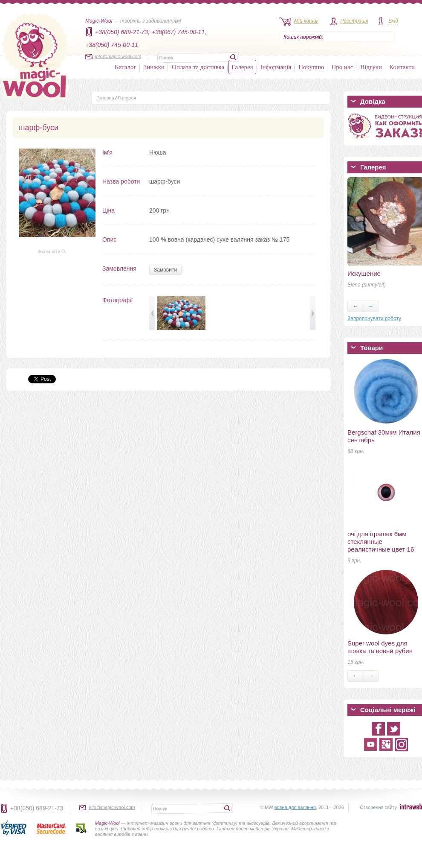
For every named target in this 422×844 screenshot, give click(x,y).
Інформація (276, 67)
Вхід (393, 21)
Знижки (154, 67)
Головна (105, 97)
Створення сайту (378, 807)
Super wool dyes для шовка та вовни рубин (380, 647)
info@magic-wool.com (118, 56)
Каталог (125, 67)
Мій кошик (306, 21)
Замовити (165, 270)
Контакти (402, 67)
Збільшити (52, 251)
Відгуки (371, 67)
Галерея (242, 67)
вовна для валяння (295, 807)
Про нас (342, 67)
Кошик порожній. (303, 37)
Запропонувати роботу (374, 318)
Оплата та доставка (198, 67)
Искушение (364, 273)
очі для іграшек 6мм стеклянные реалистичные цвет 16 (380, 541)
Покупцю (311, 67)
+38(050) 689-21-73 (36, 808)
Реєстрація (354, 21)
